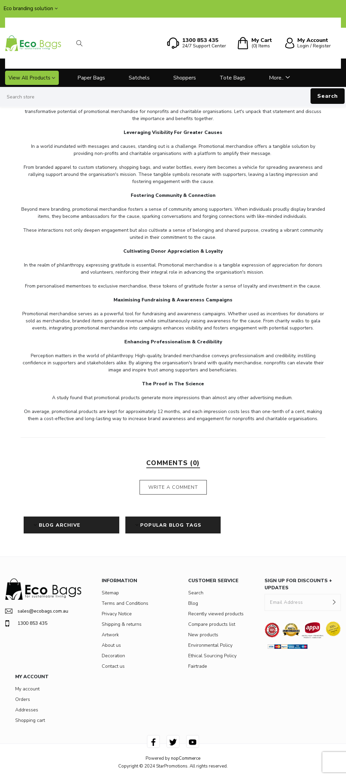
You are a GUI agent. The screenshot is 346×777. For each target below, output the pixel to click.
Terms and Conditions (125, 603)
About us (111, 645)
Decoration (113, 656)
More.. (276, 78)
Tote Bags (232, 78)
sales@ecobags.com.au (36, 611)
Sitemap (110, 593)
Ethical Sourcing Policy (212, 656)
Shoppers (184, 78)
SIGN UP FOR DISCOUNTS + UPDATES (298, 584)
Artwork (110, 635)
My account (27, 689)
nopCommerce (185, 758)
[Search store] (173, 97)
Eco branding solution (28, 8)
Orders (22, 699)
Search (327, 96)
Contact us (113, 666)
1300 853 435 (26, 623)
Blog (193, 603)
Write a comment (173, 487)
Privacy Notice (117, 614)
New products (203, 635)
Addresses (26, 710)
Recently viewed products (216, 614)
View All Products (29, 77)
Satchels (139, 78)
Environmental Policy (210, 645)
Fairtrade (197, 666)
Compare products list (211, 624)
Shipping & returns (122, 624)
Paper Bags (91, 78)
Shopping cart (30, 720)
